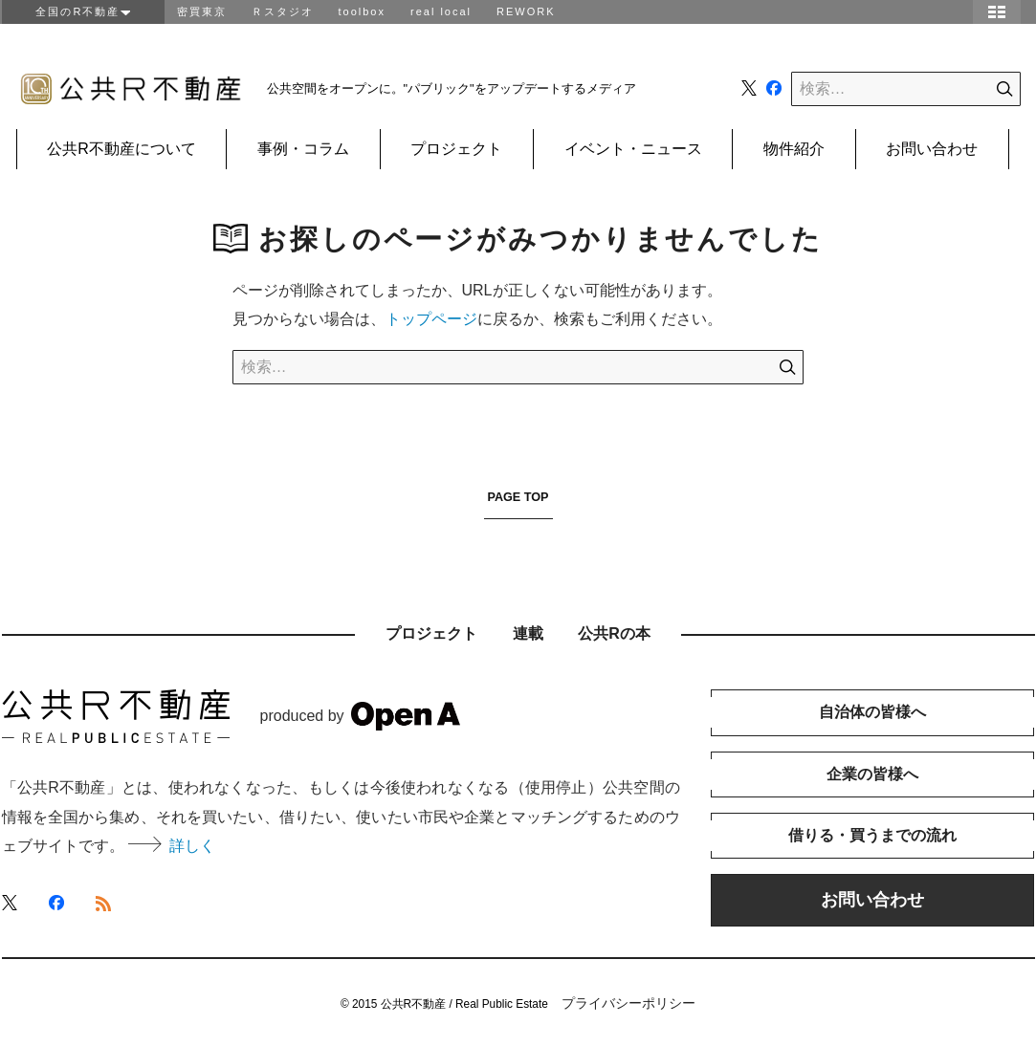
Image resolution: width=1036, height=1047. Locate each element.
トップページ (431, 319)
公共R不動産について (121, 149)
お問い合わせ (931, 149)
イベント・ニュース (632, 149)
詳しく (171, 846)
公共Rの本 (614, 633)
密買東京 (202, 11)
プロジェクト (456, 149)
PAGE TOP (517, 497)
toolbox (362, 11)
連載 (528, 633)
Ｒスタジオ (283, 11)
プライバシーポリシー (628, 1003)
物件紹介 (793, 149)
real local (441, 11)
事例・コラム (303, 149)
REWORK (526, 11)
